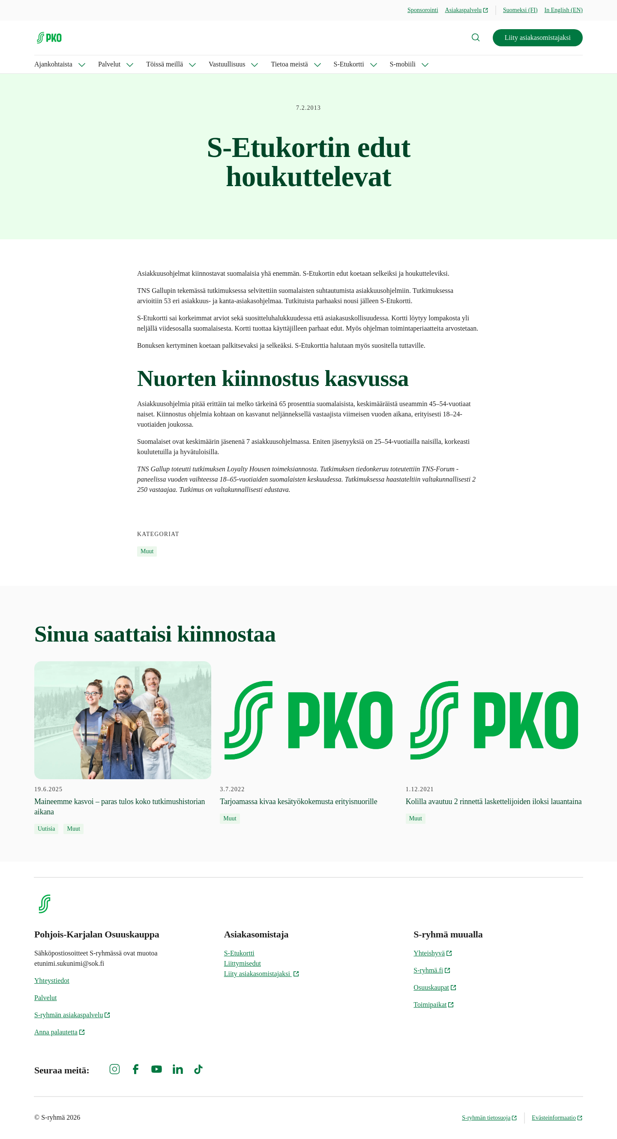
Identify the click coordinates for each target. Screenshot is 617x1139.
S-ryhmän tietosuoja (489, 1118)
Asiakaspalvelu (467, 10)
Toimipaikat (433, 1004)
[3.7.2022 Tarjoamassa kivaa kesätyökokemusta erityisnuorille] (308, 742)
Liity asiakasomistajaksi (538, 37)
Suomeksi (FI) (520, 10)
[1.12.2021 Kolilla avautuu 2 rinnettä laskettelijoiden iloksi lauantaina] (494, 742)
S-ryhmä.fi (432, 970)
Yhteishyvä (432, 953)
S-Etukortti (349, 64)
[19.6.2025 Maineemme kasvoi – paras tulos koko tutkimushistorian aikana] (122, 748)
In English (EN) (564, 10)
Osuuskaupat (435, 987)
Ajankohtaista (53, 64)
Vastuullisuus (227, 64)
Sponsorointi (422, 10)
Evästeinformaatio (557, 1118)
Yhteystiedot (51, 980)
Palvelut (109, 64)
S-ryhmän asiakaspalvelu (72, 1014)
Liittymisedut (242, 963)
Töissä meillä (164, 64)
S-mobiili (403, 64)
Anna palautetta (59, 1032)
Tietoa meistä (289, 64)
